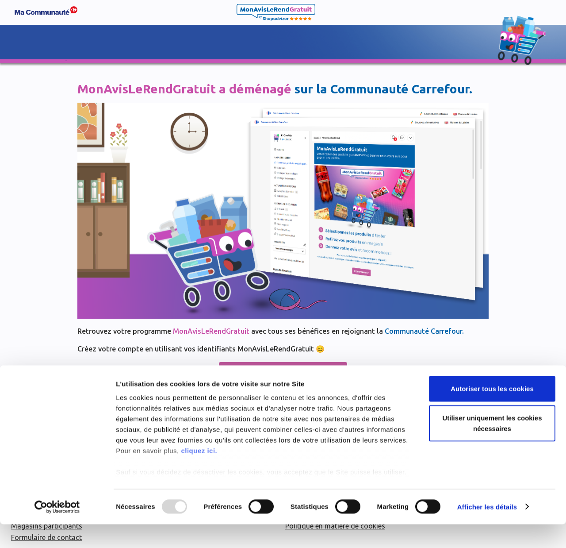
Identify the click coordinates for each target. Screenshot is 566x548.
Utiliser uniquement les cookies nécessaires (492, 447)
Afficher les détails (487, 530)
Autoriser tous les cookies (492, 413)
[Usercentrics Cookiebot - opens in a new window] (57, 530)
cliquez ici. (199, 475)
